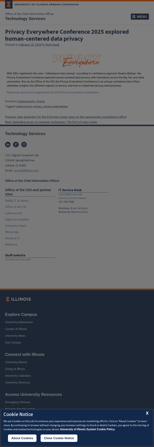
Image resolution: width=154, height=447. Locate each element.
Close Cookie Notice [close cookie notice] (59, 438)
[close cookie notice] (147, 413)
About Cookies (22, 438)
